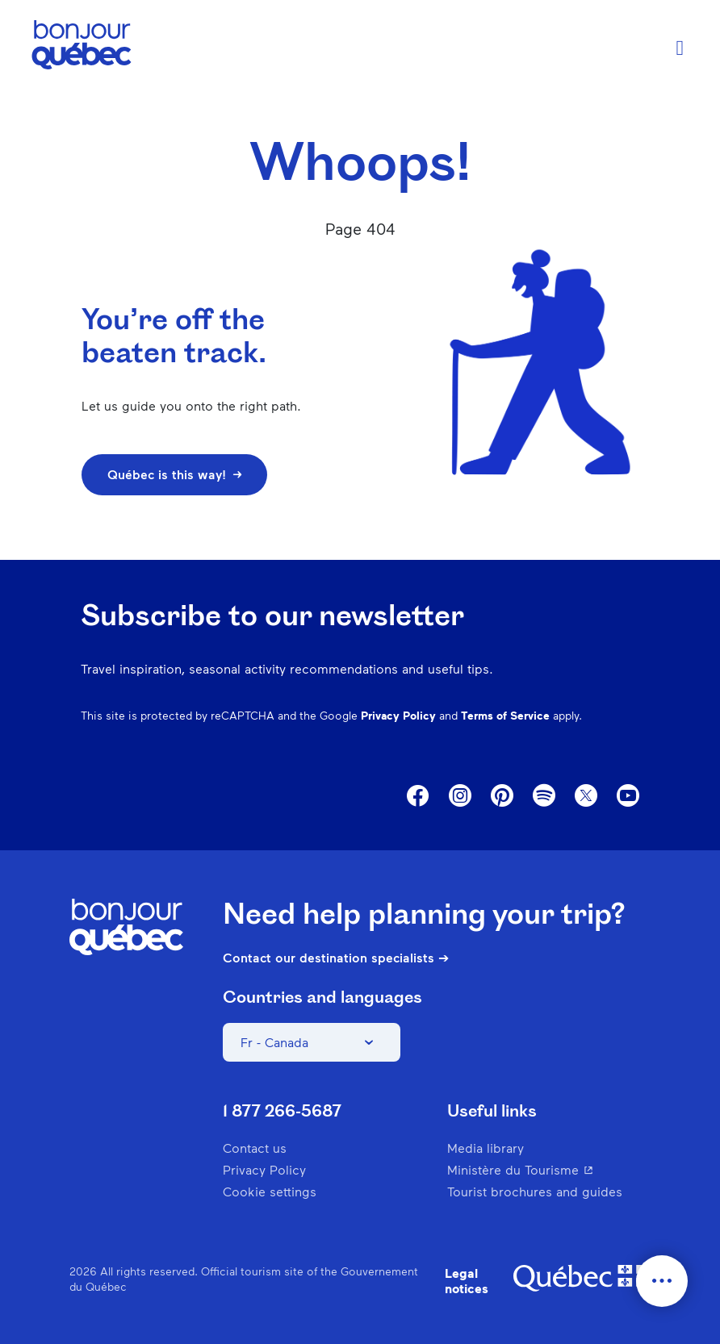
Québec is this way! (174, 474)
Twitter (586, 796)
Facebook (418, 796)
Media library (485, 1147)
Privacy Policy (398, 715)
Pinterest (502, 796)
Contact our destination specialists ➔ (336, 957)
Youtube (628, 796)
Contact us (255, 1147)
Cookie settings (269, 1191)
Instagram (460, 796)
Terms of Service (505, 715)
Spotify (544, 797)
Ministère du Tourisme (549, 1169)
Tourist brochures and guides (534, 1191)
